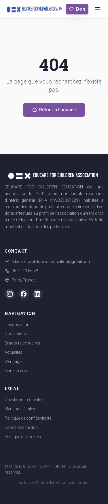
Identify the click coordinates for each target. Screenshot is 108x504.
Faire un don (16, 370)
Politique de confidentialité (28, 418)
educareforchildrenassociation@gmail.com (51, 261)
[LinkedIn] (37, 294)
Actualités (13, 352)
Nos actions (16, 333)
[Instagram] (10, 294)
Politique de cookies (23, 436)
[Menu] (97, 9)
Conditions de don (21, 427)
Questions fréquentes (24, 399)
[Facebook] (23, 294)
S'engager (14, 361)
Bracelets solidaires (22, 343)
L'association (17, 324)
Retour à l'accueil (54, 109)
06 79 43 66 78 (25, 270)
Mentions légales (20, 409)
